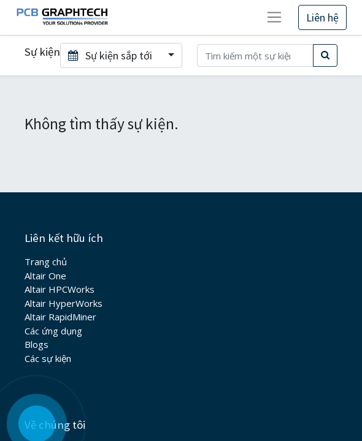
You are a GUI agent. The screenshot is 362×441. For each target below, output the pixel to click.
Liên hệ (322, 17)
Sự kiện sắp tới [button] (111, 55)
